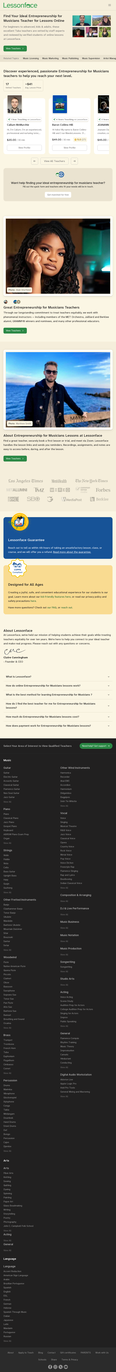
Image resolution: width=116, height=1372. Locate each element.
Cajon (6, 1142)
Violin (6, 855)
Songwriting (66, 966)
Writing (6, 1209)
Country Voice (67, 846)
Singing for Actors (69, 1013)
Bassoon (7, 986)
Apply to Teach (25, 1352)
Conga (6, 1105)
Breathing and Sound (13, 1019)
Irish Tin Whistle (68, 801)
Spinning (7, 1193)
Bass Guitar (9, 871)
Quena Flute (9, 970)
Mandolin (7, 920)
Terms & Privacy (69, 1359)
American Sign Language (15, 1275)
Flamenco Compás (69, 1038)
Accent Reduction (12, 1271)
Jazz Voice (65, 834)
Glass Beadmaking (12, 1205)
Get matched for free (58, 194)
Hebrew (7, 1307)
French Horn (9, 1048)
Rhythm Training (68, 1042)
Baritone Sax (9, 1010)
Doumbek (8, 1117)
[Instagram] (55, 1367)
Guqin (6, 883)
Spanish (7, 1287)
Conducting (66, 1062)
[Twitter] (61, 1367)
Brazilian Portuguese (13, 1283)
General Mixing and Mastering (75, 1091)
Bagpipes (65, 797)
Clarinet (7, 978)
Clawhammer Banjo (13, 908)
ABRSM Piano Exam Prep (16, 834)
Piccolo (7, 974)
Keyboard (8, 830)
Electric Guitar (10, 776)
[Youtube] (66, 1367)
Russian (7, 1336)
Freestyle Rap (67, 866)
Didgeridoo (65, 793)
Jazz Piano (8, 822)
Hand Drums (9, 1121)
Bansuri (7, 1015)
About (11, 1352)
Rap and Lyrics (67, 875)
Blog (40, 1352)
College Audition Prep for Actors (76, 1009)
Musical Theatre (68, 826)
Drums (6, 1085)
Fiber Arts (8, 1173)
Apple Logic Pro (68, 1083)
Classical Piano (10, 818)
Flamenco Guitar (11, 789)
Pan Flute (8, 1002)
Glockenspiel (10, 1097)
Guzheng (7, 887)
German (7, 1303)
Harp (5, 879)
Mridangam (8, 1113)
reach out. (67, 607)
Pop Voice (65, 858)
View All (7, 801)
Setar (6, 945)
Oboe (6, 982)
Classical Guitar (11, 784)
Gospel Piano (10, 826)
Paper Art (8, 1201)
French (6, 1299)
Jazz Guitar (9, 797)
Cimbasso (8, 1064)
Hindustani (65, 1058)
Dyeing (6, 1189)
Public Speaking (68, 1021)
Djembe (7, 1146)
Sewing (7, 1181)
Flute (6, 962)
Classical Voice (67, 838)
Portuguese (9, 1332)
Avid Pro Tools (67, 1087)
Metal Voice (66, 854)
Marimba (7, 1089)
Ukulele (7, 916)
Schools (42, 1359)
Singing (64, 822)
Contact (52, 1352)
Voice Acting (66, 997)
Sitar (5, 933)
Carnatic (64, 1054)
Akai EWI (64, 780)
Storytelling (9, 1213)
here (33, 601)
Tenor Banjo (9, 912)
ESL (5, 1295)
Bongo (6, 1134)
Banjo (6, 904)
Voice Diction (66, 862)
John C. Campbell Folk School (18, 1225)
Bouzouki (8, 937)
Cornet (6, 1068)
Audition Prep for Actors (72, 1005)
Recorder (65, 776)
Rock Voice (65, 850)
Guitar (6, 772)
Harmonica (65, 772)
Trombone (8, 1044)
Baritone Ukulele (11, 924)
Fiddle (6, 859)
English (7, 1291)
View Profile (24, 147)
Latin (5, 1324)
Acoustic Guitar (11, 780)
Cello (6, 867)
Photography (9, 1221)
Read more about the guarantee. (72, 552)
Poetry (6, 1217)
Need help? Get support (96, 745)
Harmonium (66, 789)
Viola (5, 863)
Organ (6, 838)
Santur (6, 941)
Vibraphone (9, 1093)
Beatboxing (66, 879)
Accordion (65, 784)
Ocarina (7, 1023)
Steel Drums (9, 1126)
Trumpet (7, 1040)
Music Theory (67, 1046)
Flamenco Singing (69, 870)
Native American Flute (14, 966)
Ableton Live (66, 1079)
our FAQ (52, 607)
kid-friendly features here (56, 596)
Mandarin (7, 1328)
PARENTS (86, 1352)
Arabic (6, 1279)
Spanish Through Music (15, 1311)
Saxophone (9, 990)
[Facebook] (50, 1367)
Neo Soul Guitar (11, 793)
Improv (64, 1017)
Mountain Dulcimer (12, 929)
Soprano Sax (9, 994)
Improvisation (67, 1050)
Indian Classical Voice (71, 883)
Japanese (8, 1320)
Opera (63, 842)
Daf (5, 1130)
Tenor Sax (8, 998)
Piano (6, 814)
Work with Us (102, 1352)
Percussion (8, 1138)
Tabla (6, 1109)
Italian (6, 1316)
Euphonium (8, 1056)
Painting (7, 1197)
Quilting (7, 1185)
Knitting (7, 1177)
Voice (63, 818)
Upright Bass (10, 875)
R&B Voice (65, 830)
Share (54, 1359)
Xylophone (8, 1101)
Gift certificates (68, 1352)
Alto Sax (7, 1006)
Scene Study (66, 1001)
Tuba (6, 1052)
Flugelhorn (8, 1060)
